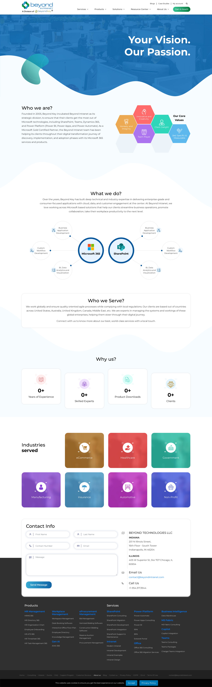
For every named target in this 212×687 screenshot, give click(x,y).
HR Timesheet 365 (32, 639)
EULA (143, 675)
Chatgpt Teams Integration (173, 651)
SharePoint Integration (117, 629)
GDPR (135, 675)
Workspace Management (63, 618)
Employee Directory (60, 632)
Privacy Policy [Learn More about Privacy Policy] (149, 683)
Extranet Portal (140, 639)
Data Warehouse (168, 616)
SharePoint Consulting (116, 616)
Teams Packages (168, 647)
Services (82, 9)
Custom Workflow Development (41, 237)
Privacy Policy (125, 675)
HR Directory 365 (32, 620)
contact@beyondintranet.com (146, 577)
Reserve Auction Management (86, 636)
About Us (163, 9)
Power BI (138, 625)
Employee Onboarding (34, 629)
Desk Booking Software (62, 623)
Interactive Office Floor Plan (64, 628)
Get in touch (181, 9)
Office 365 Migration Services (146, 652)
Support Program (67, 675)
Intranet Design (113, 660)
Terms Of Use (152, 675)
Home (22, 675)
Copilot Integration (169, 633)
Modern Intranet (114, 646)
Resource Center (141, 9)
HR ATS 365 (29, 634)
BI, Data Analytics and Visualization (62, 256)
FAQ (56, 675)
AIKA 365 (56, 646)
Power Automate (141, 616)
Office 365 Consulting (143, 648)
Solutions (119, 9)
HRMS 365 (29, 616)
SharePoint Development (118, 625)
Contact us (113, 675)
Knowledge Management (63, 637)
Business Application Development (62, 217)
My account (178, 3)
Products (100, 9)
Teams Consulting (169, 642)
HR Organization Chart (34, 625)
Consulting (31, 675)
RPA (136, 629)
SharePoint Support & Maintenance (116, 635)
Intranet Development (116, 650)
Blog (105, 675)
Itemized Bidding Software (90, 623)
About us (97, 675)
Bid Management (86, 618)
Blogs (152, 3)
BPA (136, 634)
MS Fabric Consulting (170, 624)
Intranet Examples (115, 655)
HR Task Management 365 (36, 643)
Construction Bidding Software (88, 629)
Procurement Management (91, 643)
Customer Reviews (83, 675)
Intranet (41, 675)
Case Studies (163, 3)
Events (49, 675)
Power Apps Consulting (144, 620)
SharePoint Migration (116, 620)
